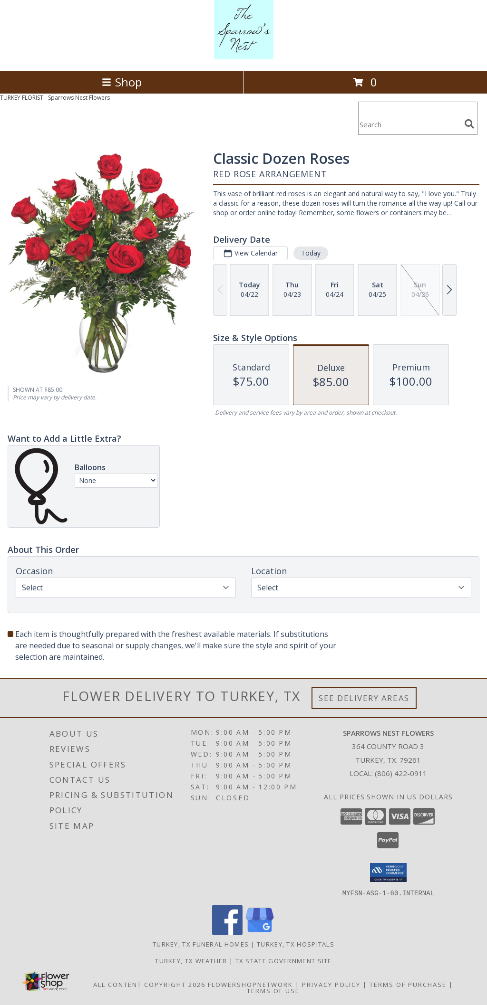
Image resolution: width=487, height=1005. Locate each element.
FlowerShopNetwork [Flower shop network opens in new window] (250, 984)
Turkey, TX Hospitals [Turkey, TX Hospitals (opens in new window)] (295, 943)
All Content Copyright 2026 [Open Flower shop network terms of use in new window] (149, 984)
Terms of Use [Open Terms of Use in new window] (273, 990)
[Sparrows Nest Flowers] (243, 56)
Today (311, 252)
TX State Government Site (283, 960)
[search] (469, 124)
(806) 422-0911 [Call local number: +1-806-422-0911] (401, 773)
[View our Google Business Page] (259, 932)
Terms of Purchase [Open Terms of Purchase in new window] (408, 984)
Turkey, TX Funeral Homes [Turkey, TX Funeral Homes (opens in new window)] (201, 943)
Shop (122, 82)
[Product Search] (409, 124)
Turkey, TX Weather (191, 960)
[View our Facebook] (227, 932)
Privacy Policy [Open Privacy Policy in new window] (331, 984)
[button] (388, 872)
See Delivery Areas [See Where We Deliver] (364, 697)
